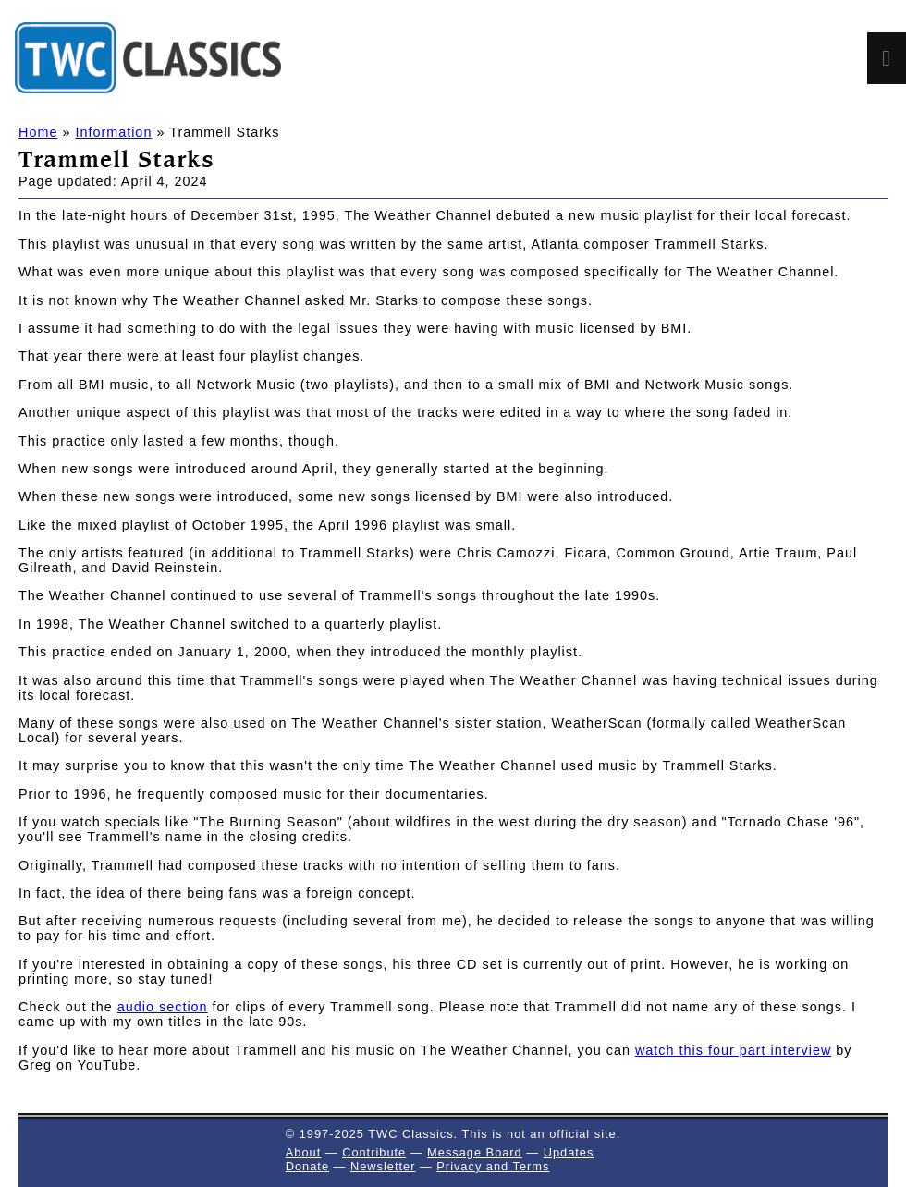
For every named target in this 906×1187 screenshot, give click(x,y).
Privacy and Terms (492, 1166)
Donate (307, 1166)
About (303, 1152)
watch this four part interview (733, 1050)
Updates (569, 1152)
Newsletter (382, 1166)
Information (113, 132)
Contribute (374, 1152)
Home (37, 132)
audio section (162, 1006)
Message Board (474, 1152)
